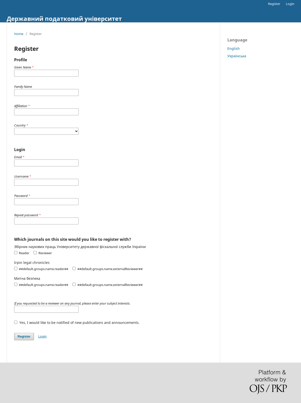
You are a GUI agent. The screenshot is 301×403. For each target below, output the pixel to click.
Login (290, 3)
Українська (236, 56)
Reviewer (42, 253)
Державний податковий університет (64, 18)
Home (18, 33)
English (233, 48)
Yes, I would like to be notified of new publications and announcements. (77, 322)
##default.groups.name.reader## (41, 269)
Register (274, 3)
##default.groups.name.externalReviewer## (107, 269)
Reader (21, 253)
